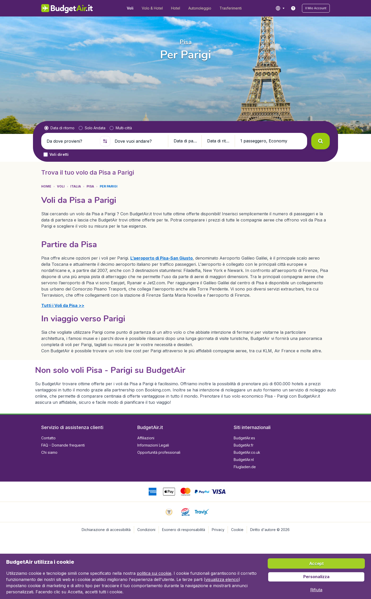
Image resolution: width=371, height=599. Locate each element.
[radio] (59, 128)
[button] (316, 8)
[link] (293, 8)
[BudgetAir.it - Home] (67, 8)
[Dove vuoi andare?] (139, 141)
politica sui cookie (154, 573)
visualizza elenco (222, 579)
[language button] (279, 8)
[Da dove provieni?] (71, 141)
